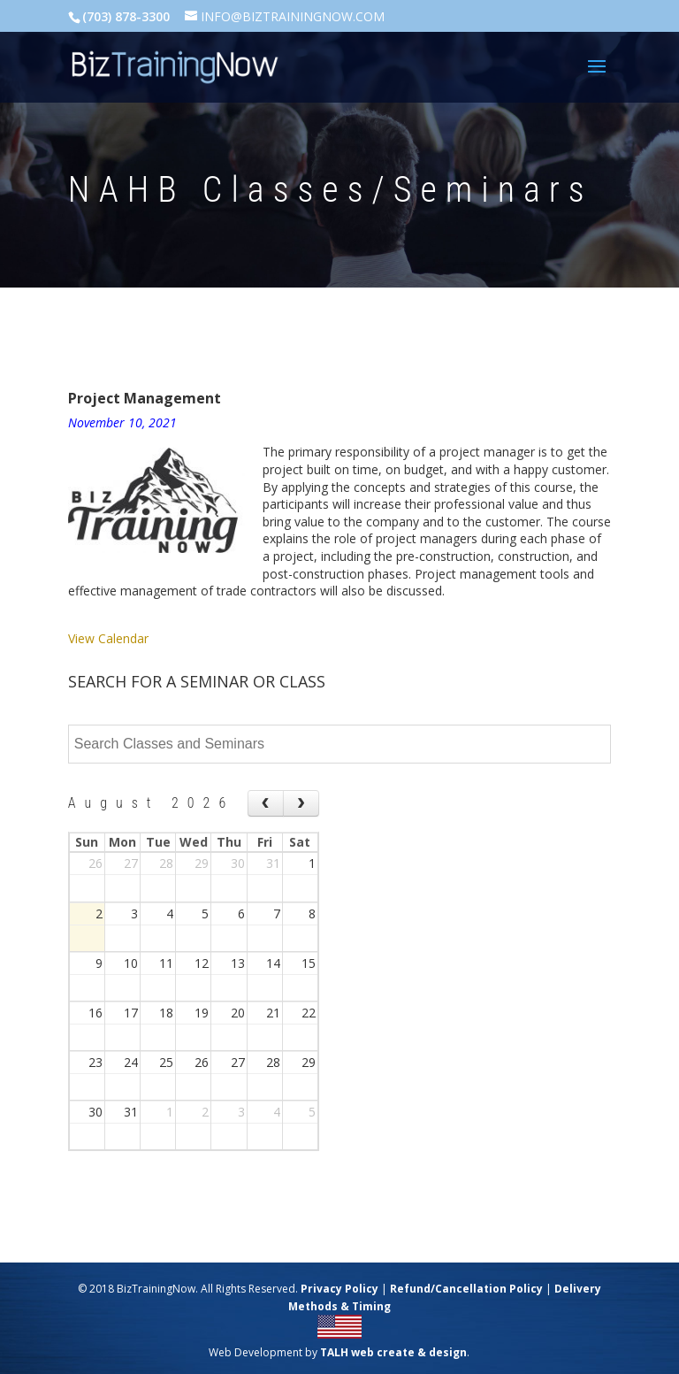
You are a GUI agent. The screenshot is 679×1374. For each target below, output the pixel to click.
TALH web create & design (393, 1352)
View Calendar (108, 638)
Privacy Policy (339, 1288)
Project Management (144, 398)
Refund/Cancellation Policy (466, 1288)
